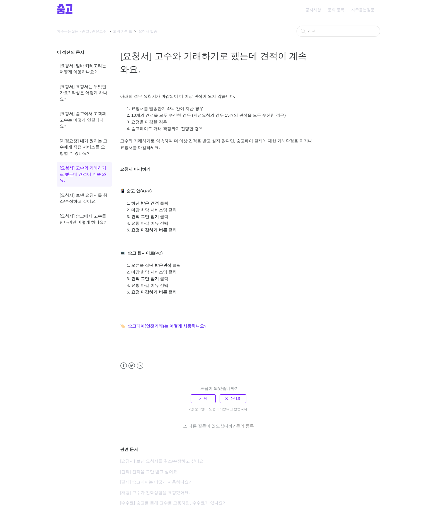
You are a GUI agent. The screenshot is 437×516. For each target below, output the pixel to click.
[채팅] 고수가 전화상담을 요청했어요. (155, 492)
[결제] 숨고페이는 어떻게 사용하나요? (155, 482)
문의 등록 (336, 10)
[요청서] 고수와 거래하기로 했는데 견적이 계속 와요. (83, 174)
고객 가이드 (122, 31)
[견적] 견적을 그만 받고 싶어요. (149, 471)
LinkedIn (140, 365)
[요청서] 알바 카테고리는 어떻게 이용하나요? (83, 68)
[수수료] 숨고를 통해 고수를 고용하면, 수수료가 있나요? (172, 502)
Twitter (131, 365)
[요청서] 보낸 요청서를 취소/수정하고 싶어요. (83, 198)
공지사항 (313, 10)
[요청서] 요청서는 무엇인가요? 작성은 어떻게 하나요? (83, 92)
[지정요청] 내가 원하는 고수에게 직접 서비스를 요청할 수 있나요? (83, 147)
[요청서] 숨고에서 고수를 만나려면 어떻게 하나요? (83, 219)
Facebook (123, 365)
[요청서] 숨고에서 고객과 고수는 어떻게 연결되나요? (83, 119)
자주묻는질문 (363, 10)
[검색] (338, 31)
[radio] (203, 398)
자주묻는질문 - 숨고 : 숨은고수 (81, 31)
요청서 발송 (148, 31)
